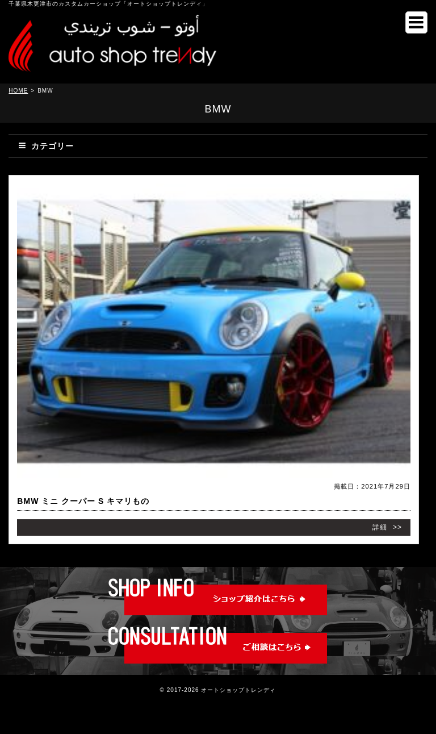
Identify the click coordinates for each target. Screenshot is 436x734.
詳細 (379, 527)
